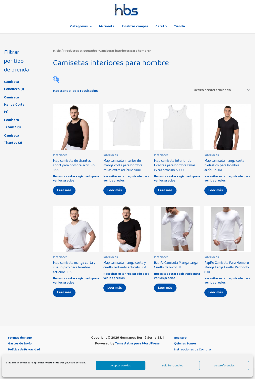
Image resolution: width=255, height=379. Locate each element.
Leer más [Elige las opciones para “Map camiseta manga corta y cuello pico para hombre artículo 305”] (64, 292)
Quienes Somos (186, 343)
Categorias (79, 26)
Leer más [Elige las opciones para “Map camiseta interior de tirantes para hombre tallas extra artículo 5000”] (165, 190)
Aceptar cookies (120, 365)
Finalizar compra (135, 26)
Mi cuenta (107, 26)
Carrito (161, 26)
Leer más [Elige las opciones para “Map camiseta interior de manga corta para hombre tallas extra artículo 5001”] (114, 190)
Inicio (57, 50)
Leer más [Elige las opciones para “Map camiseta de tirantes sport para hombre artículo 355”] (64, 190)
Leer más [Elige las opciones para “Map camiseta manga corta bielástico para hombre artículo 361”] (215, 190)
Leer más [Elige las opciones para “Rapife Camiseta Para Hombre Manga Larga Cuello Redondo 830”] (215, 292)
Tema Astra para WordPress (137, 343)
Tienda (179, 26)
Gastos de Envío (21, 343)
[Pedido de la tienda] (221, 90)
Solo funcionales (172, 365)
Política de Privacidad (25, 349)
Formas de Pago (21, 337)
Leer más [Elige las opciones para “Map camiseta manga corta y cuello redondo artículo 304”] (114, 288)
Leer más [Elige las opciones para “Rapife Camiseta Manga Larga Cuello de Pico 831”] (165, 288)
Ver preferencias (224, 365)
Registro (180, 337)
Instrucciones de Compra (194, 349)
